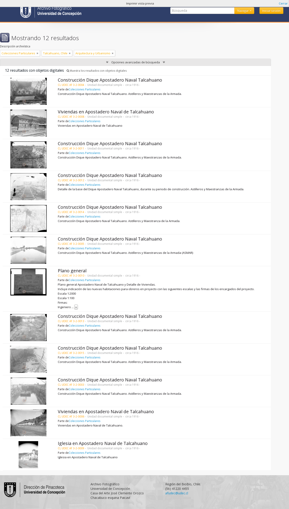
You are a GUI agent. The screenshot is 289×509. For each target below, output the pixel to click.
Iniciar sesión (271, 11)
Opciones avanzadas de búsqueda (136, 62)
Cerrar (283, 3)
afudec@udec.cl (176, 493)
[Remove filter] (37, 53)
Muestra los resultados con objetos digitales (97, 71)
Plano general (72, 271)
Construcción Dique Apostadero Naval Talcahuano (110, 80)
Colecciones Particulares (84, 89)
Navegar (243, 11)
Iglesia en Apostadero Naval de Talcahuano (103, 443)
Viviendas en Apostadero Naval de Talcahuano (106, 112)
